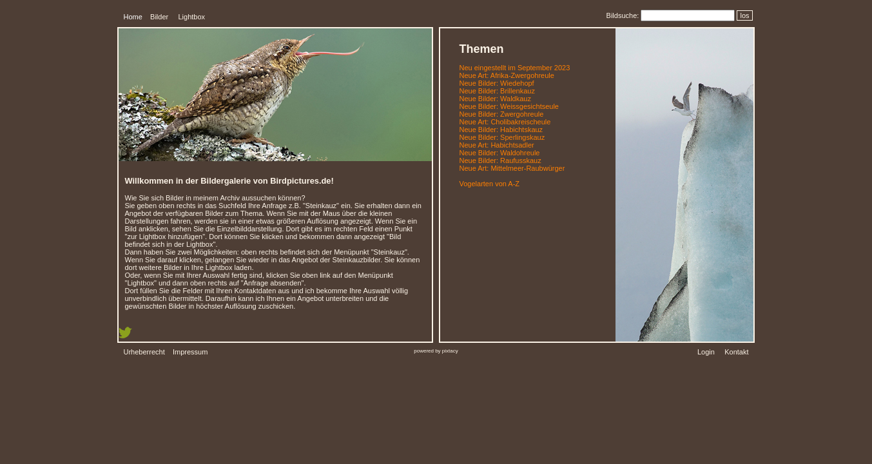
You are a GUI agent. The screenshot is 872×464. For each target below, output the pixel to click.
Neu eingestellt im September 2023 (515, 68)
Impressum (190, 352)
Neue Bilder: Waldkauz (495, 98)
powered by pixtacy (436, 351)
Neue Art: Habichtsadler (497, 145)
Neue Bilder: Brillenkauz (497, 91)
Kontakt (736, 352)
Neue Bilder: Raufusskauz (500, 160)
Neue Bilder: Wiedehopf (497, 83)
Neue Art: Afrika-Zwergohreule (507, 75)
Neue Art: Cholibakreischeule (505, 122)
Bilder (159, 17)
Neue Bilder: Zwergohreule (502, 114)
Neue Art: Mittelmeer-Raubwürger (512, 168)
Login (706, 352)
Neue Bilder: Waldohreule (500, 153)
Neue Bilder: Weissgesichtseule (509, 106)
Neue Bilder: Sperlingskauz (502, 137)
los (744, 15)
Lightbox (191, 17)
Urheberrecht (144, 352)
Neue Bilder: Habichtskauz (501, 129)
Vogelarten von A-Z (490, 184)
